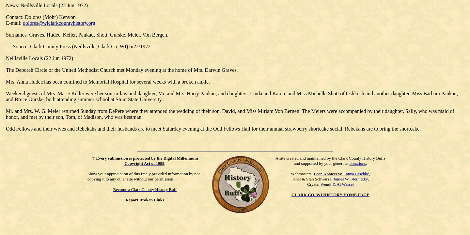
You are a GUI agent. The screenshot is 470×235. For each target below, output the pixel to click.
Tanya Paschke (356, 173)
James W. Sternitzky (351, 179)
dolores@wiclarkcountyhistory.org (59, 23)
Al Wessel (345, 184)
